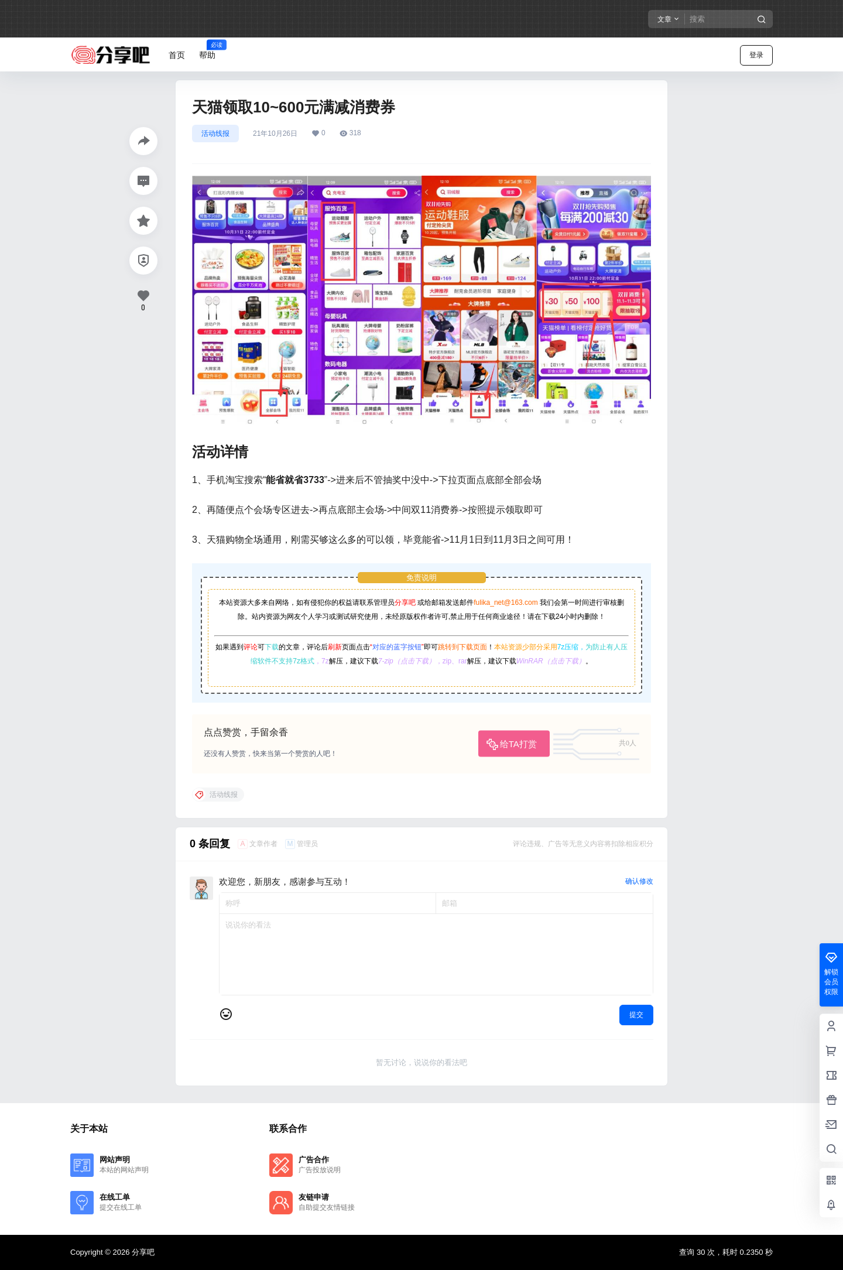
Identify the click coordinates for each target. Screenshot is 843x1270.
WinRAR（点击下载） (550, 661)
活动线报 (215, 133)
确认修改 (639, 881)
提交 (636, 1015)
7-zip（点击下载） (407, 661)
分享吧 (405, 602)
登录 (756, 55)
